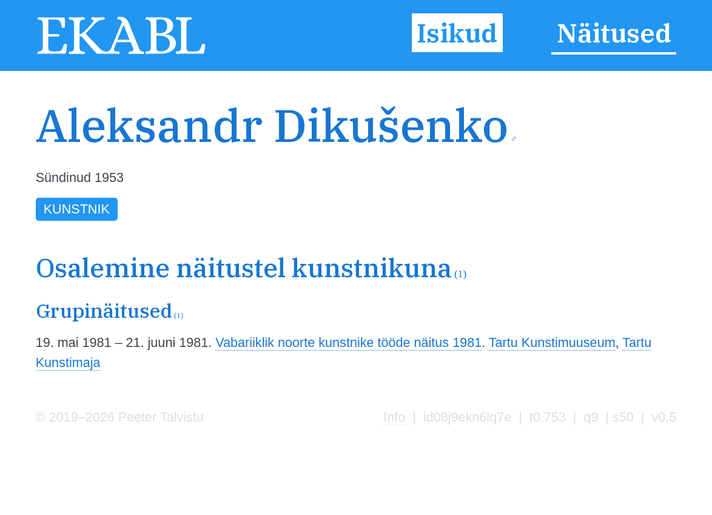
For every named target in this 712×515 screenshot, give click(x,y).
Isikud (457, 33)
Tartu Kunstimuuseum (552, 342)
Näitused (614, 33)
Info (394, 417)
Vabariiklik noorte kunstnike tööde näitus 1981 (348, 342)
